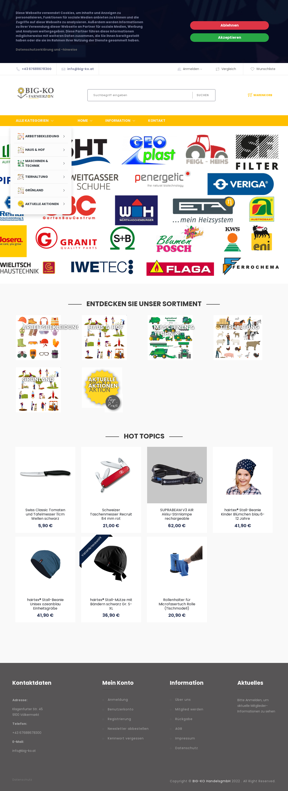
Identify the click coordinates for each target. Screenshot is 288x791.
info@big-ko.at (80, 69)
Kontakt (156, 120)
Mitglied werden (189, 709)
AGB (178, 728)
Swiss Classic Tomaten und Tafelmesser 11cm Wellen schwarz (45, 514)
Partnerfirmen (81, 219)
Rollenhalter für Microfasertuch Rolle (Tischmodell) (177, 604)
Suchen (203, 95)
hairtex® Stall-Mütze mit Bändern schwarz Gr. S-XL (111, 604)
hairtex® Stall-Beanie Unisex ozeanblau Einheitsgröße (45, 604)
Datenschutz (186, 748)
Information (121, 120)
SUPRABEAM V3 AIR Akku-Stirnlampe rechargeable (177, 514)
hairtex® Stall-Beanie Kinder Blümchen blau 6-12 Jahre (243, 514)
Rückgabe (184, 719)
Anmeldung (118, 699)
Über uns (183, 699)
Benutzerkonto (121, 709)
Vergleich (226, 69)
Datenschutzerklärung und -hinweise (46, 49)
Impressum (185, 738)
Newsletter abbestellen (128, 728)
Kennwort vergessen (126, 738)
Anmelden (194, 69)
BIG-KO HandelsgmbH (212, 781)
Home (86, 120)
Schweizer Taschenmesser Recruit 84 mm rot (111, 514)
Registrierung (119, 719)
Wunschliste (262, 69)
